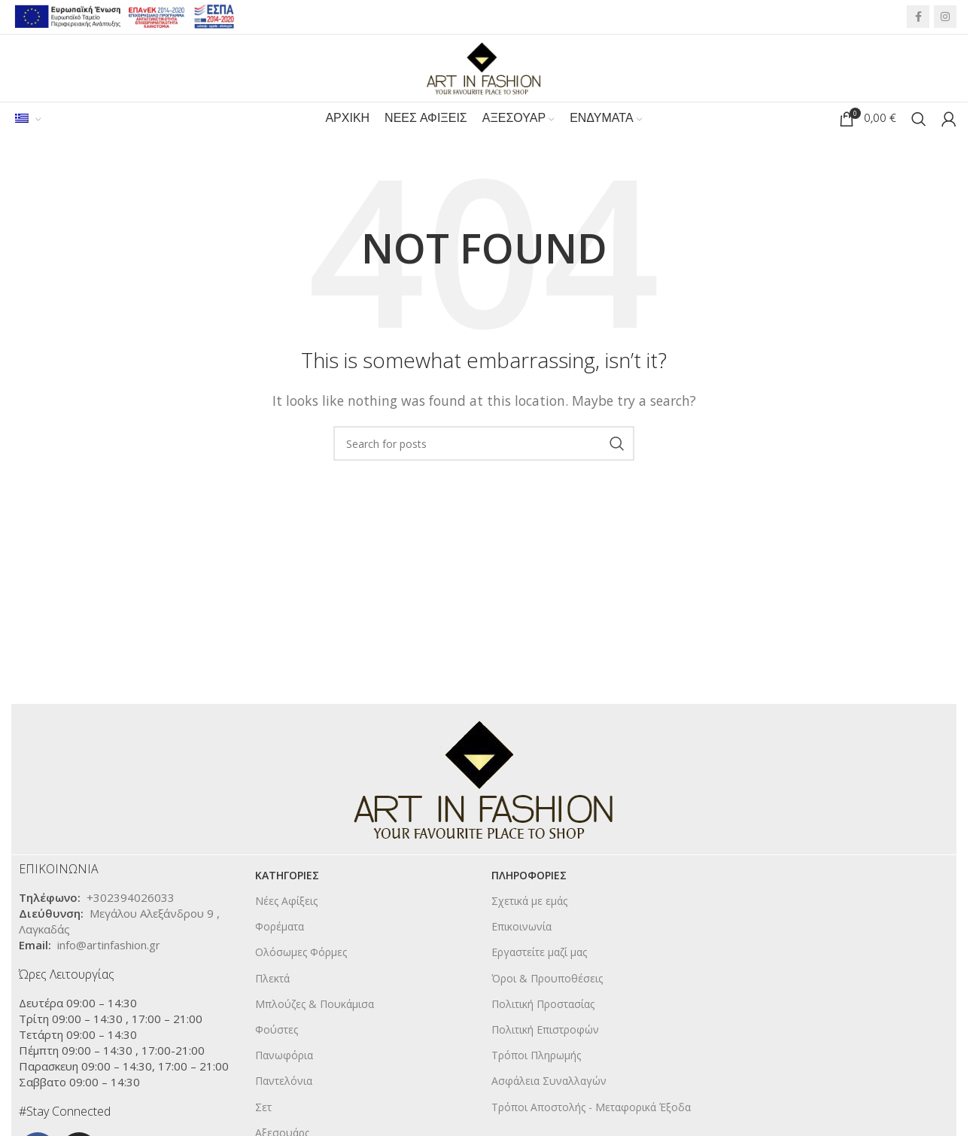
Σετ (263, 1108)
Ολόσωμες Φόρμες (301, 953)
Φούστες (276, 1031)
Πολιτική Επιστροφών (545, 1031)
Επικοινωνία (521, 928)
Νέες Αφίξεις (286, 902)
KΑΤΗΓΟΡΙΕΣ (287, 877)
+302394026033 (131, 898)
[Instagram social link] (945, 17)
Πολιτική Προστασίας (542, 1004)
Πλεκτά (272, 979)
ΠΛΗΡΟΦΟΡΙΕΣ (529, 877)
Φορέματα (279, 928)
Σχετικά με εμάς (529, 902)
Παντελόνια (283, 1082)
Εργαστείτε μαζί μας (539, 953)
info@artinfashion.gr (108, 946)
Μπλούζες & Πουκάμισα (314, 1004)
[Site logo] (484, 67)
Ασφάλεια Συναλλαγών (549, 1082)
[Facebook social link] (918, 17)
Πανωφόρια (284, 1056)
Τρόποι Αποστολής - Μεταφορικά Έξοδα (591, 1108)
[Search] (919, 120)
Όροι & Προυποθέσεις (547, 979)
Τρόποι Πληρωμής (536, 1056)
